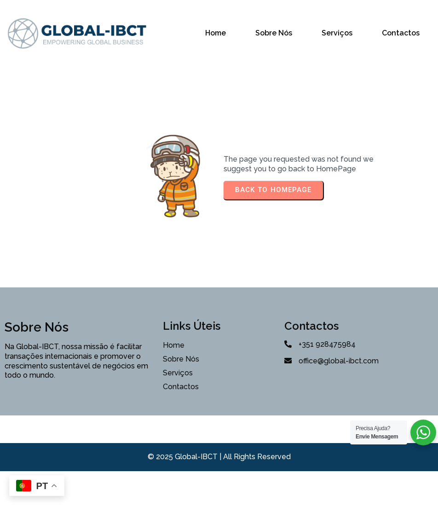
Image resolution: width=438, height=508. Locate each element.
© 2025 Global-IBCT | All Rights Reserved (219, 456)
